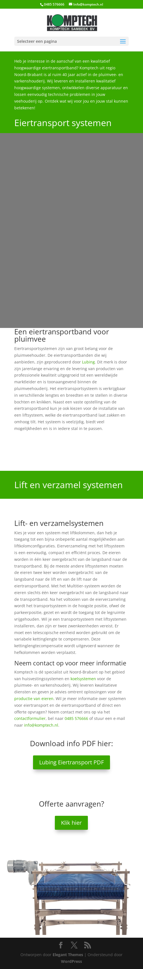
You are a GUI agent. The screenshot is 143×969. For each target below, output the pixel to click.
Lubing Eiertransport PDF (71, 762)
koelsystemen (83, 678)
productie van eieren (33, 698)
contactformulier (30, 718)
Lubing (88, 362)
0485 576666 (76, 718)
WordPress (71, 961)
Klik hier (71, 822)
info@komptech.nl (41, 725)
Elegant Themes (68, 954)
